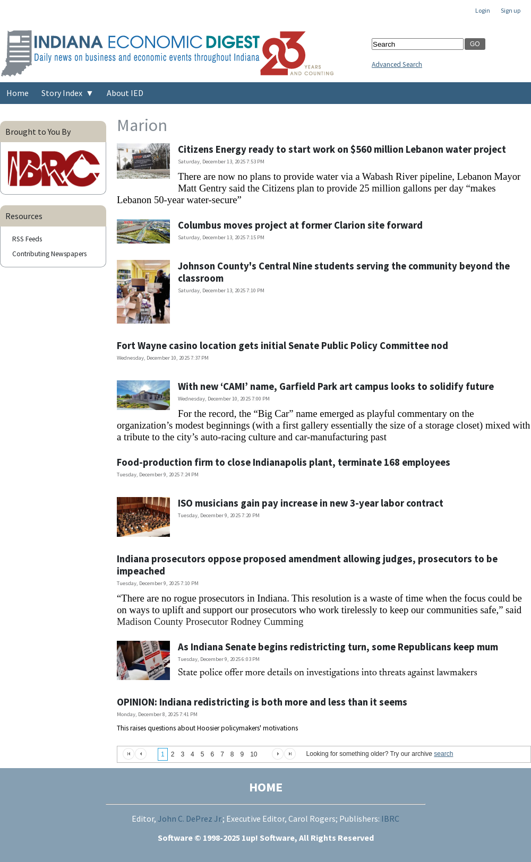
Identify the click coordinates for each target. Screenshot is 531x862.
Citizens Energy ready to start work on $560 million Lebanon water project (342, 149)
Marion (142, 125)
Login (482, 10)
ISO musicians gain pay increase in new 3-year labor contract (310, 503)
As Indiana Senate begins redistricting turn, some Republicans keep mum (338, 647)
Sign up (510, 10)
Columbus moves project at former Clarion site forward (300, 225)
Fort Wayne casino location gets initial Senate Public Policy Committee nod (282, 345)
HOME (265, 787)
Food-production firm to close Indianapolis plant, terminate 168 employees (283, 462)
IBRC (390, 818)
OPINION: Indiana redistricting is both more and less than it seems (262, 702)
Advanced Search (397, 64)
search (443, 753)
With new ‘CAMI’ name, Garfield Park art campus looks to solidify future (336, 386)
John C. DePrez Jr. (190, 818)
